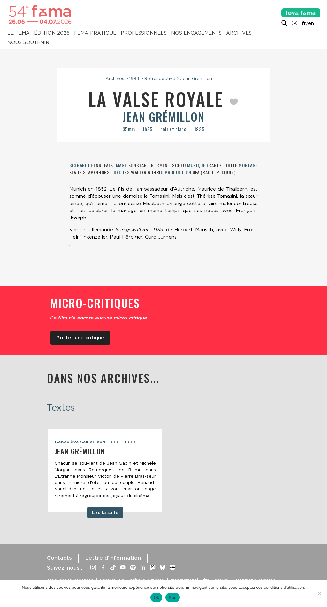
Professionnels (144, 33)
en (311, 23)
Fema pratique (95, 33)
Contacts (59, 558)
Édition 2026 (52, 33)
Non (173, 597)
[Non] (319, 593)
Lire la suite (105, 512)
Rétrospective (159, 78)
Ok (156, 597)
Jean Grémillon (196, 78)
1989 (134, 78)
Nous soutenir (28, 43)
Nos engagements (196, 33)
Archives (239, 33)
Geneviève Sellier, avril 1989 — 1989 (95, 441)
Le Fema (18, 33)
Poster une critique (80, 338)
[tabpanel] (105, 471)
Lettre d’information (113, 558)
